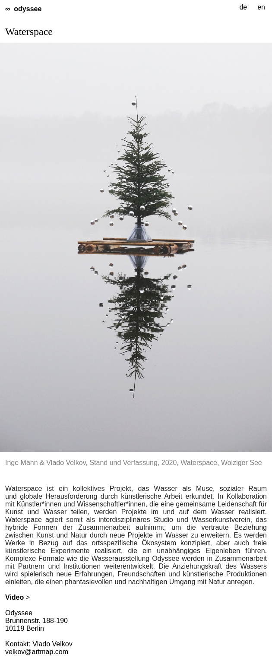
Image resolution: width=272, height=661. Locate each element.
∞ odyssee (23, 9)
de (243, 7)
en (261, 7)
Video (14, 597)
